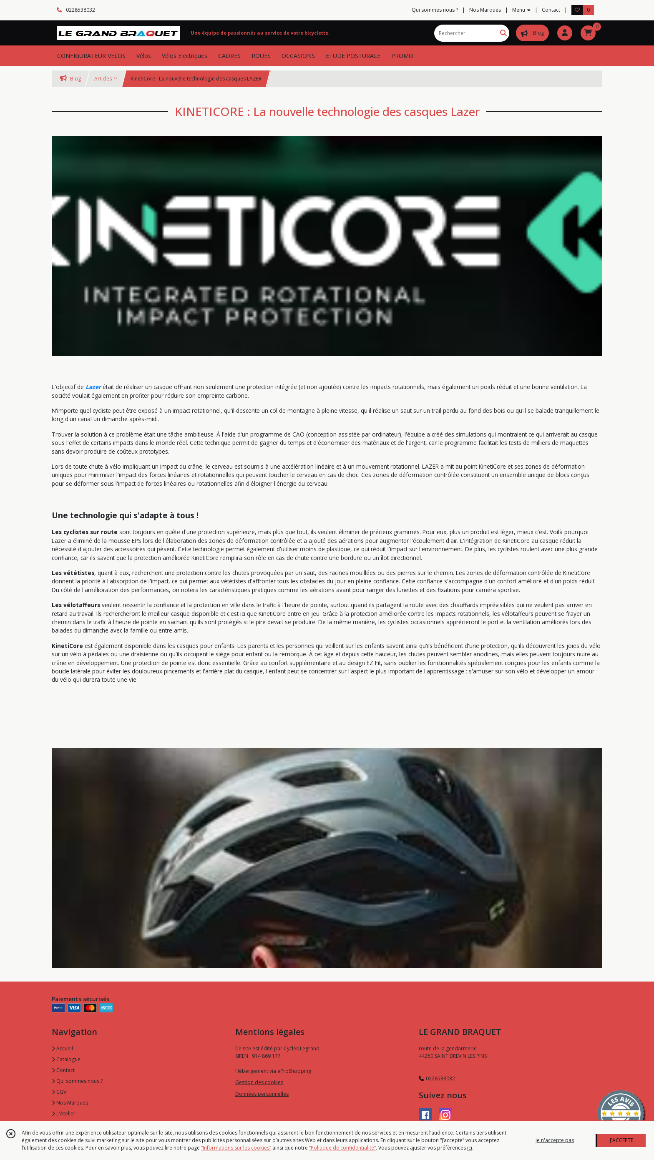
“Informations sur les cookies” (236, 1147)
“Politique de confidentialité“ (342, 1147)
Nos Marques (70, 1102)
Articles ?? (105, 78)
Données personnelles (262, 1093)
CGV (59, 1091)
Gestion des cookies (259, 1082)
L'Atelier (63, 1113)
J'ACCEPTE (621, 1140)
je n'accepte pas (555, 1140)
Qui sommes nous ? (77, 1081)
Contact (551, 9)
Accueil (62, 1048)
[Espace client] (565, 33)
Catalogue (66, 1059)
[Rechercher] (503, 33)
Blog (70, 78)
